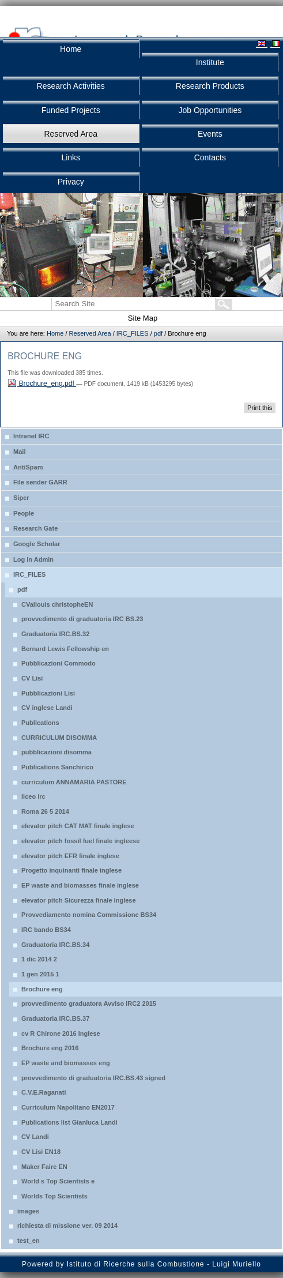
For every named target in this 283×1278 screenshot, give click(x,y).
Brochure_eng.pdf (41, 383)
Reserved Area (90, 333)
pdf (158, 333)
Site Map (142, 318)
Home (55, 333)
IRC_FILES (132, 333)
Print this (259, 407)
